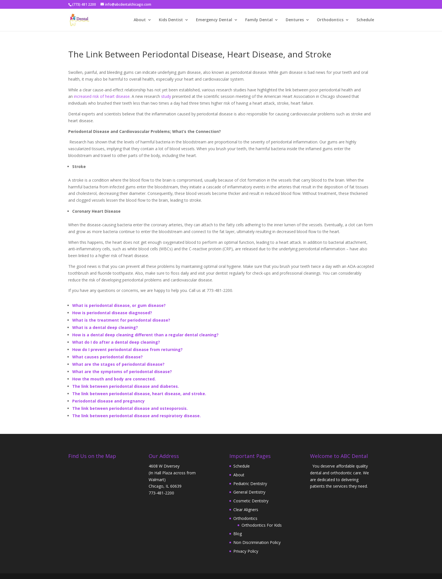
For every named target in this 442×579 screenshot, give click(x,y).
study (165, 96)
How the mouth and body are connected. (114, 379)
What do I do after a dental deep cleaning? (116, 342)
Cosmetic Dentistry (250, 500)
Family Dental (259, 20)
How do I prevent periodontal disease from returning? (127, 349)
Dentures (295, 20)
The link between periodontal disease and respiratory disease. (136, 415)
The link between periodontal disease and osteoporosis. (130, 408)
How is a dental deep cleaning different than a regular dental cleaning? (145, 334)
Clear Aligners (245, 509)
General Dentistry (249, 492)
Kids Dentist (171, 20)
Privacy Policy (245, 551)
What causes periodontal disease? (107, 357)
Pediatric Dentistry (250, 483)
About (140, 20)
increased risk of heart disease (102, 96)
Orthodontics (330, 20)
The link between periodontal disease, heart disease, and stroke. (139, 393)
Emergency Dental (214, 20)
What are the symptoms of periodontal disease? (122, 371)
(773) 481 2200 (84, 4)
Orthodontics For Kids (262, 525)
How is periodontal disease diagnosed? (112, 312)
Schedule (365, 20)
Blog (237, 533)
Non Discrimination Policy (257, 542)
